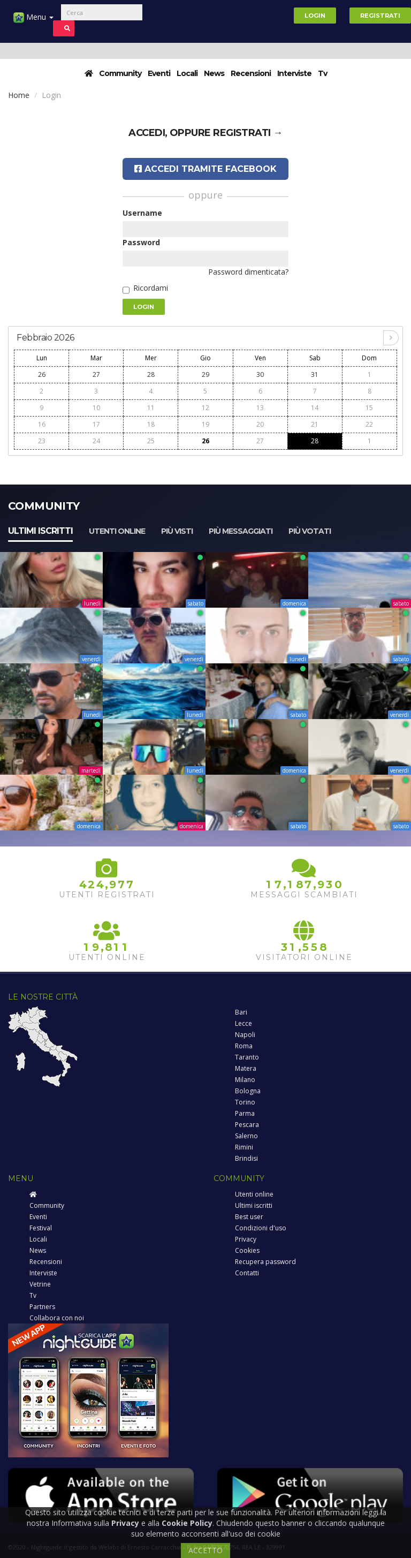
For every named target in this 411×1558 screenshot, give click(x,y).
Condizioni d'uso (260, 1227)
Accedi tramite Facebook (205, 169)
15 (369, 407)
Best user (249, 1216)
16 (41, 424)
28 (151, 374)
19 (205, 424)
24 (96, 440)
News (214, 73)
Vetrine (40, 1284)
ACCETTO (205, 1550)
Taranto (247, 1057)
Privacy (245, 1239)
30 (260, 374)
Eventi (159, 73)
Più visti (177, 531)
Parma (245, 1113)
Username (142, 213)
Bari (241, 1012)
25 (151, 440)
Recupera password (265, 1261)
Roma (244, 1045)
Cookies (247, 1250)
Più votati (309, 531)
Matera (245, 1068)
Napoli (245, 1034)
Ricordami (150, 288)
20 (260, 424)
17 (96, 424)
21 (314, 424)
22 (369, 424)
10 (96, 407)
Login (315, 15)
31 (314, 374)
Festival (40, 1227)
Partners (42, 1306)
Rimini (244, 1147)
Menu (33, 21)
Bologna (248, 1090)
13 (260, 407)
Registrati (380, 15)
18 (151, 424)
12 (205, 407)
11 (151, 407)
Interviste (294, 73)
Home (18, 95)
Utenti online (117, 531)
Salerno (246, 1135)
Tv (322, 73)
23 (41, 440)
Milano (245, 1079)
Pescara (247, 1124)
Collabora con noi (56, 1317)
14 (314, 407)
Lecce (243, 1023)
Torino (245, 1102)
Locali (187, 73)
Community (120, 73)
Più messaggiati (240, 531)
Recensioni (251, 73)
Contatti (247, 1272)
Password (141, 242)
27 (96, 374)
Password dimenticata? (248, 272)
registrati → (248, 133)
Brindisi (246, 1158)
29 (205, 374)
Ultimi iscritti (40, 531)
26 (41, 374)
